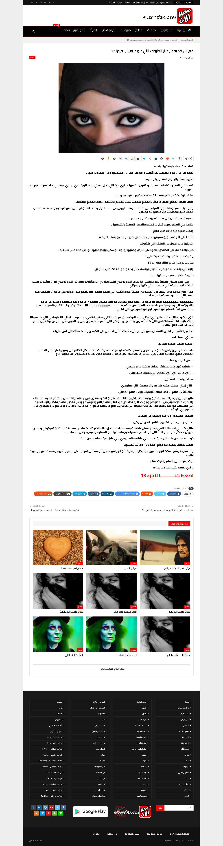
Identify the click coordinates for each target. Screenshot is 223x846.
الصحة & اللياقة (141, 725)
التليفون (177, 488)
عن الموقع (154, 2)
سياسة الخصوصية (123, 2)
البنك (184, 488)
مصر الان (32, 840)
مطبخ (139, 30)
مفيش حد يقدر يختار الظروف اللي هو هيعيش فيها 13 (168, 510)
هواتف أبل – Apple (55, 737)
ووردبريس (59, 719)
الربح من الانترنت (99, 702)
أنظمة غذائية (142, 702)
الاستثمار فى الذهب (97, 708)
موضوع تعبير (142, 796)
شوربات (186, 766)
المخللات (185, 737)
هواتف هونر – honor (54, 790)
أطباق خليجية (184, 731)
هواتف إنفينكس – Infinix (52, 749)
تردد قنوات (100, 778)
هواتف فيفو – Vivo (55, 772)
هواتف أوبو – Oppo (55, 743)
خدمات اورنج (100, 725)
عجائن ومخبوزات (182, 772)
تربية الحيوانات (141, 772)
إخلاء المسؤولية (166, 2)
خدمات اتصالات (99, 743)
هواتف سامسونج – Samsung (51, 760)
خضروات (101, 784)
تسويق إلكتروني (56, 731)
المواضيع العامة (74, 30)
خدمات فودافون (98, 731)
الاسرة (144, 708)
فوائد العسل (100, 790)
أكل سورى (184, 713)
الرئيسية (184, 30)
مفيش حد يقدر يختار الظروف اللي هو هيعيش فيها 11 (55, 510)
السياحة (144, 766)
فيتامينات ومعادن (98, 796)
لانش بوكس (184, 784)
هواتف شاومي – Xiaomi (52, 766)
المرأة (93, 30)
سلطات (186, 760)
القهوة (144, 755)
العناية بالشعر (142, 743)
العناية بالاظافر (141, 731)
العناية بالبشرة (141, 737)
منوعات (126, 30)
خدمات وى (100, 737)
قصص (32, 57)
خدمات (151, 30)
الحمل (144, 713)
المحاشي (185, 725)
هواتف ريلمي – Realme (53, 755)
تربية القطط (142, 778)
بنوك (103, 755)
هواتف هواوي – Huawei (52, 784)
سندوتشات (185, 749)
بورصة (102, 760)
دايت (145, 784)
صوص (186, 755)
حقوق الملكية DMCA (140, 2)
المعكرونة (185, 743)
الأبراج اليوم (100, 749)
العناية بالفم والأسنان (139, 749)
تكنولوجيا (166, 30)
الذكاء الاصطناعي (56, 725)
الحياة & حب (108, 30)
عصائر (187, 778)
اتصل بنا (112, 2)
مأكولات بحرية (183, 708)
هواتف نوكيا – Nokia (54, 778)
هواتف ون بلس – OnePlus (52, 796)
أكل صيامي (184, 719)
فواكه (186, 790)
